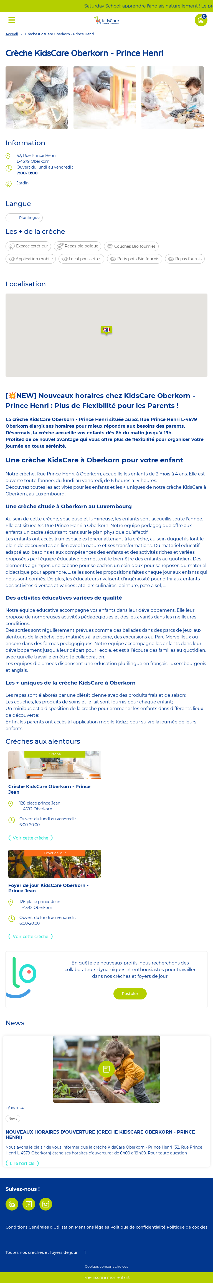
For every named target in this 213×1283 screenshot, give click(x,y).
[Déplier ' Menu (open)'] (12, 20)
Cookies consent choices (106, 1266)
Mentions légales (92, 1227)
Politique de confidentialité (138, 1227)
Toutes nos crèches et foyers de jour (42, 1252)
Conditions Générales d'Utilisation (40, 1227)
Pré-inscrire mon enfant (106, 1277)
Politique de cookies (187, 1227)
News (13, 1118)
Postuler (130, 993)
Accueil (12, 34)
